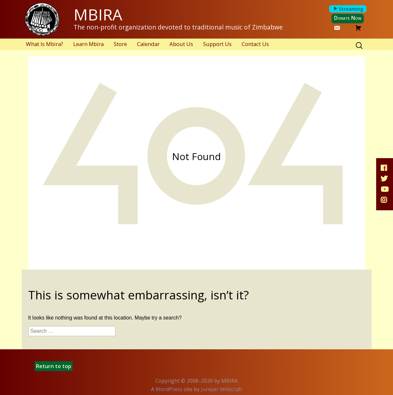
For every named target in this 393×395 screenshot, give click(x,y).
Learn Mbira (88, 44)
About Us (181, 44)
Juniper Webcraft (221, 389)
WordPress (169, 389)
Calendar (148, 44)
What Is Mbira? (44, 44)
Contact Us (255, 44)
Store (120, 44)
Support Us (217, 44)
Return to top (53, 366)
